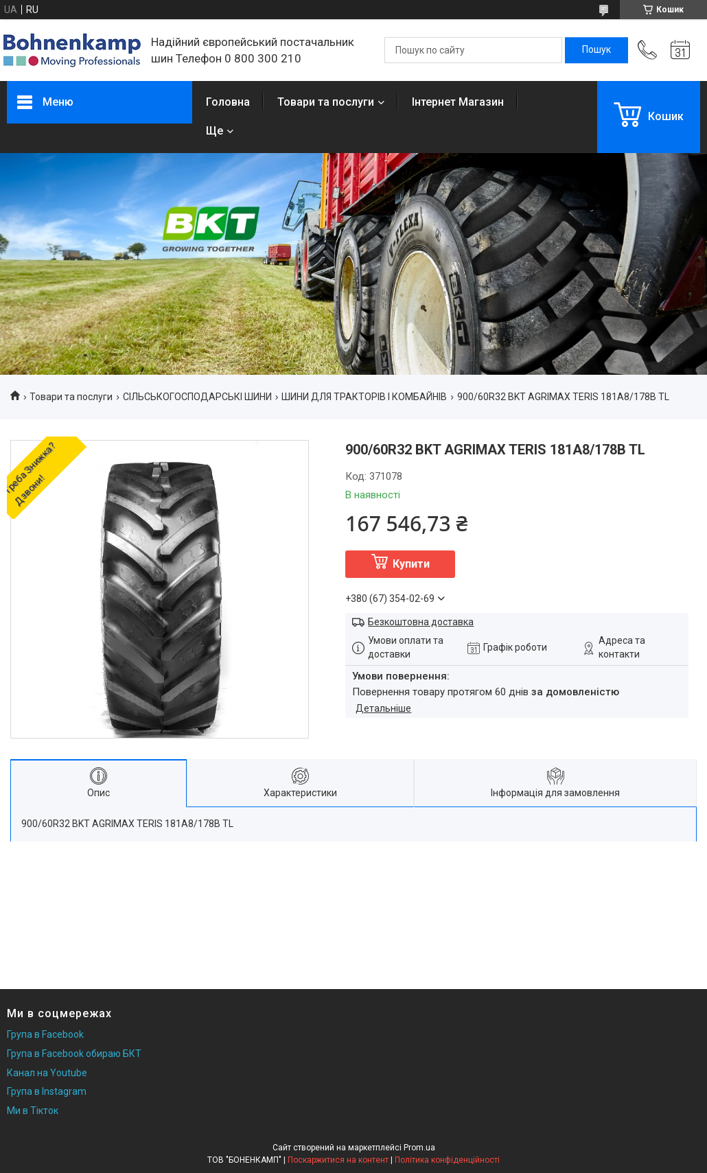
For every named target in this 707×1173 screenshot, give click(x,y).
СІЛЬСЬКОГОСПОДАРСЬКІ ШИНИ (197, 396)
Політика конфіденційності (447, 1160)
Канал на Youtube (47, 1072)
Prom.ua (419, 1147)
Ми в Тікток (32, 1110)
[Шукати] (596, 50)
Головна (228, 101)
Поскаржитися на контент (338, 1160)
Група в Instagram (46, 1091)
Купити (411, 563)
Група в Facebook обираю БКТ (74, 1053)
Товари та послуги (325, 101)
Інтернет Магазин (458, 101)
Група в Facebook (45, 1034)
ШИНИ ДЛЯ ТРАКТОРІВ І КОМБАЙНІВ (364, 396)
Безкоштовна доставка (421, 621)
